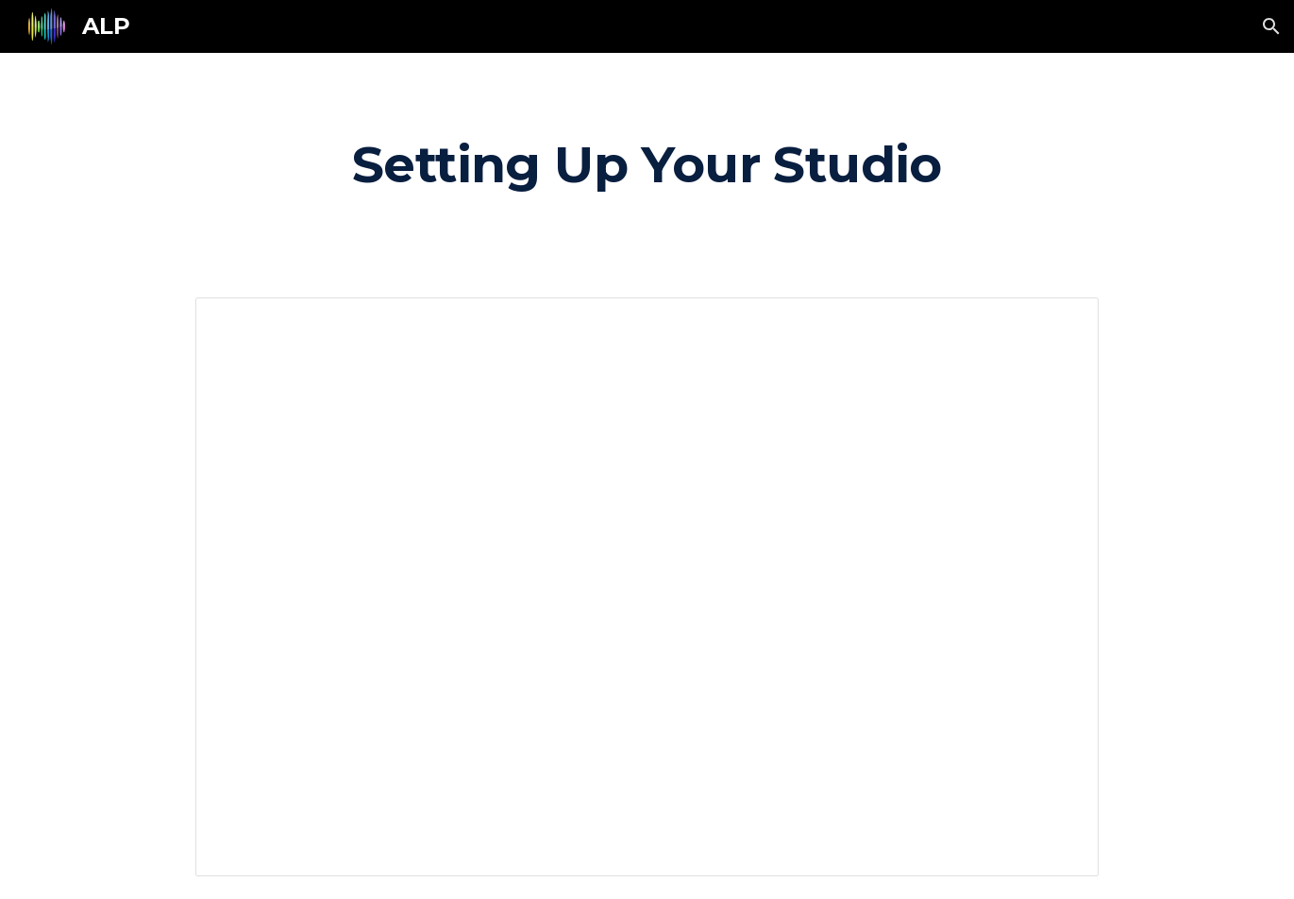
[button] (1271, 26)
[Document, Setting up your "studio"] (647, 586)
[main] (646, 163)
